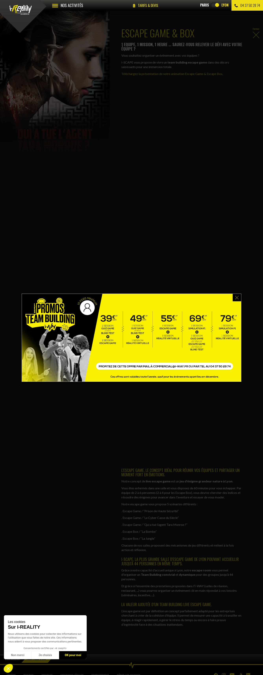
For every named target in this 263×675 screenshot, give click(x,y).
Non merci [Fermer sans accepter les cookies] (17, 655)
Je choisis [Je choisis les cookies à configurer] (45, 655)
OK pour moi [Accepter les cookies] (73, 655)
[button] (8, 668)
